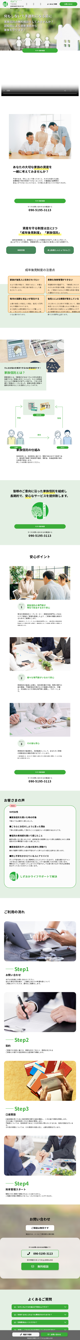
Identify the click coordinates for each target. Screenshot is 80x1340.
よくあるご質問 (52, 4)
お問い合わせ (68, 4)
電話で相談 (27, 1334)
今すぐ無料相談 (40, 50)
